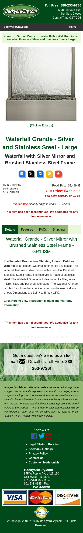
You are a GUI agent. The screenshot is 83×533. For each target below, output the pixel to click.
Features (27, 229)
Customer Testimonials (44, 462)
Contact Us (36, 457)
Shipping (59, 229)
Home (7, 36)
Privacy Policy (38, 453)
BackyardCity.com (16, 26)
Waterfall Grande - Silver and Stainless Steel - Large (41, 39)
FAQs (43, 229)
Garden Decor (26, 36)
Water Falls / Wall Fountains (59, 36)
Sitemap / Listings (41, 448)
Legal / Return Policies (44, 444)
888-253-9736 (70, 5)
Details (10, 229)
